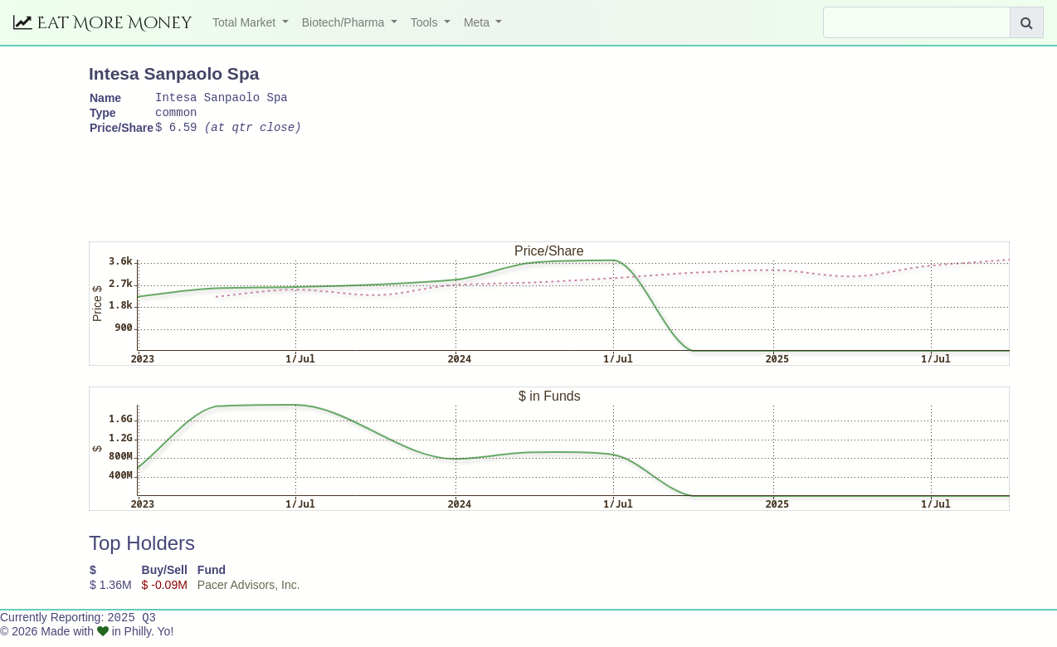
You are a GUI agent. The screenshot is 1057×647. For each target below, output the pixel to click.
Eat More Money (102, 23)
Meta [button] (478, 22)
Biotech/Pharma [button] (345, 22)
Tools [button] (426, 22)
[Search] (917, 22)
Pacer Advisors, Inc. (248, 592)
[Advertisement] (391, 188)
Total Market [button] (245, 22)
